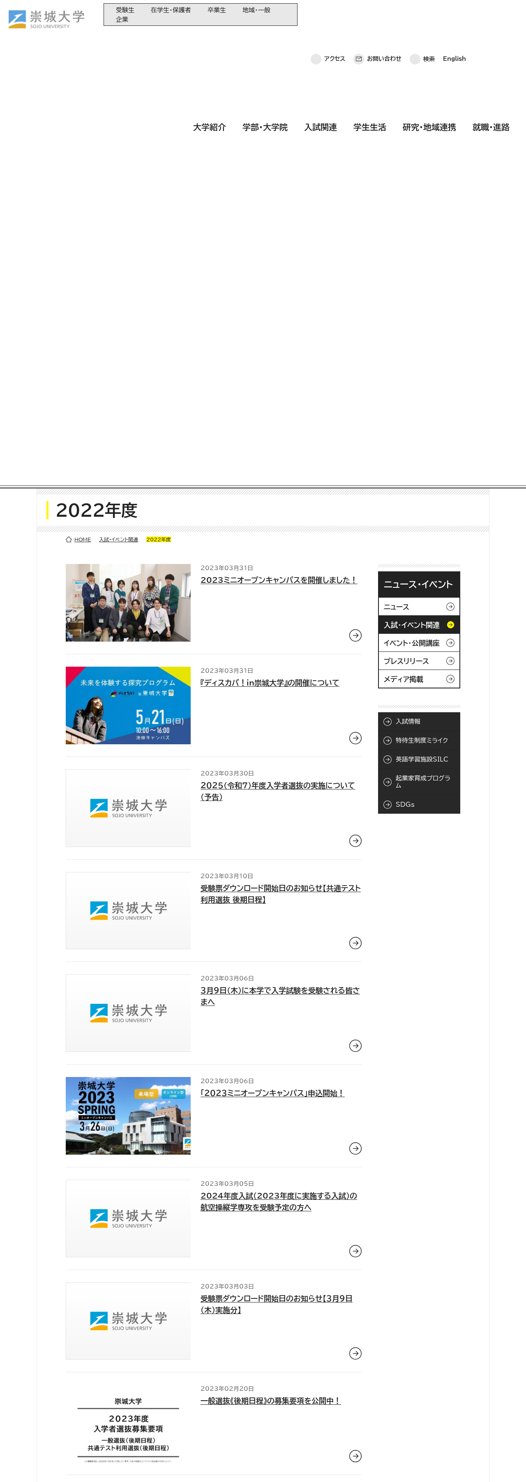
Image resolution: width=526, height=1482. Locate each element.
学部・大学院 (265, 38)
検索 (429, 14)
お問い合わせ (384, 14)
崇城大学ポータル (58, 1408)
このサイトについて (137, 1464)
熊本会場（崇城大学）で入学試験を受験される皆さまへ (278, 1073)
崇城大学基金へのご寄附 (218, 1402)
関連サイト (201, 1443)
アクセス (334, 14)
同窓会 (197, 1375)
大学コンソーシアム (211, 1416)
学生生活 (369, 38)
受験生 (125, 10)
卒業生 (217, 10)
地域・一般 (256, 10)
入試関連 (320, 38)
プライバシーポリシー (70, 1464)
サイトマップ (192, 1464)
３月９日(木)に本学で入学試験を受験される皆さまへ (280, 560)
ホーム (21, 1464)
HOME (82, 103)
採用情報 (233, 1464)
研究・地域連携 (429, 38)
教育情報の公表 (207, 1429)
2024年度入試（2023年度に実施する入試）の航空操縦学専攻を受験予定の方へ (279, 765)
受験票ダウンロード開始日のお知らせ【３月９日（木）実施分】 (277, 867)
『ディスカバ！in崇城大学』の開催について (270, 247)
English (454, 14)
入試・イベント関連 (118, 103)
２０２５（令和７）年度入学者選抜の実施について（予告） (278, 354)
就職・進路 (491, 38)
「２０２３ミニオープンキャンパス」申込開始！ (273, 657)
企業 (122, 19)
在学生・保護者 (171, 10)
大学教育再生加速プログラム (223, 1389)
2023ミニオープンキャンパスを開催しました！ (279, 144)
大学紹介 (209, 38)
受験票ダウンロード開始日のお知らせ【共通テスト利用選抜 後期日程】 (281, 457)
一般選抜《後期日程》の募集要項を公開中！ (271, 965)
